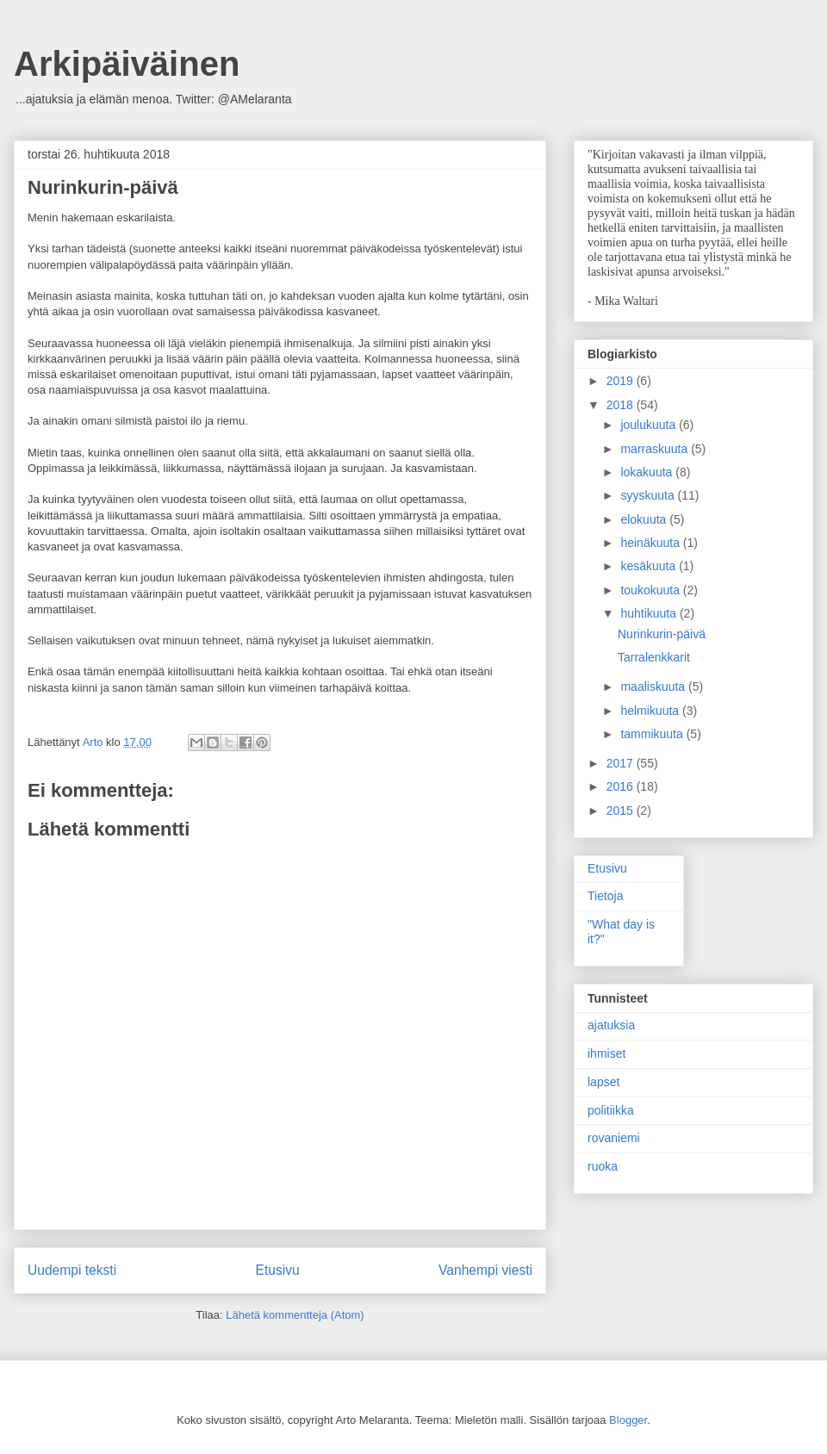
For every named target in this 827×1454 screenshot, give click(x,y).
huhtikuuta (650, 613)
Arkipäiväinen (126, 64)
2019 (621, 381)
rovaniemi (614, 1138)
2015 (621, 810)
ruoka (603, 1166)
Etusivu (278, 1270)
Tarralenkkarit (654, 657)
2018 (621, 405)
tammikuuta (653, 734)
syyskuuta (648, 495)
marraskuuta (655, 449)
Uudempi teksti (72, 1270)
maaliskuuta (654, 686)
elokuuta (644, 519)
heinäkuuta (651, 543)
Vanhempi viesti (485, 1270)
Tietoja (606, 896)
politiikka (611, 1110)
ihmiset (606, 1053)
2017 (621, 763)
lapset (603, 1082)
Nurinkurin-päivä (662, 634)
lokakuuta (647, 472)
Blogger (628, 1420)
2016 (621, 786)
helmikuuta (651, 711)
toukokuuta (651, 590)
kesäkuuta (649, 566)
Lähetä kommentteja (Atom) (295, 1314)
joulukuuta (649, 425)
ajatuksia (611, 1025)
